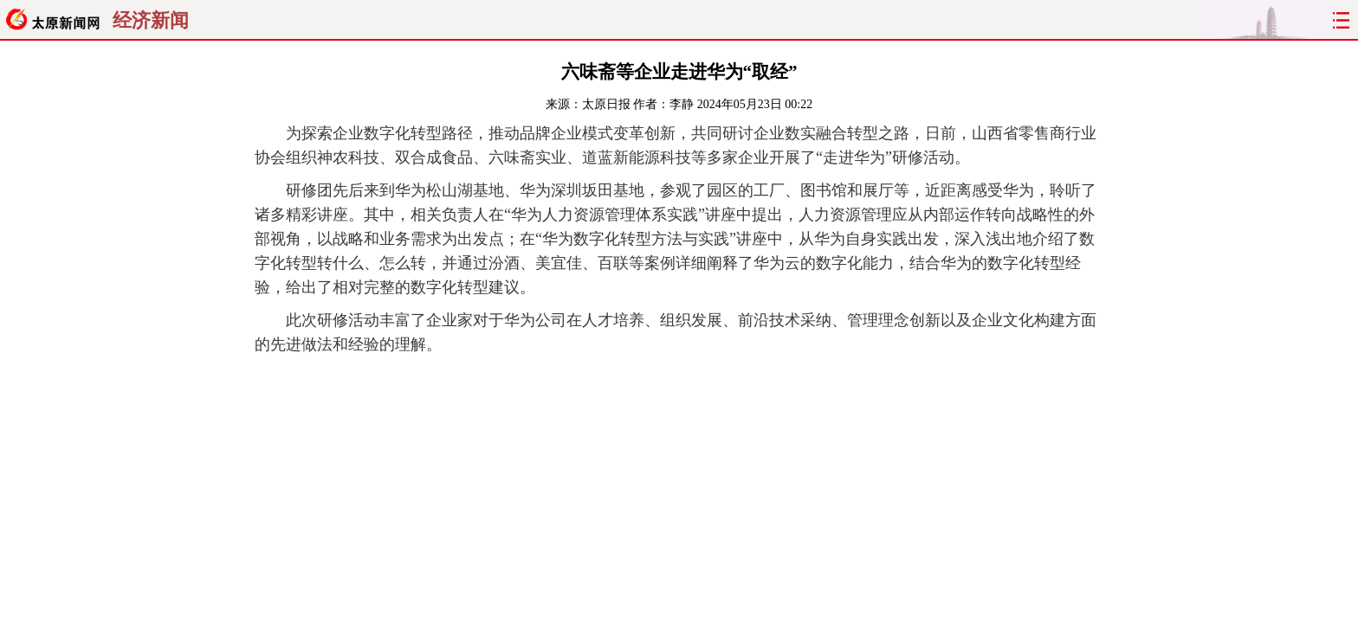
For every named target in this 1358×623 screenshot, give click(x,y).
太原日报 (606, 104)
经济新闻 (151, 20)
